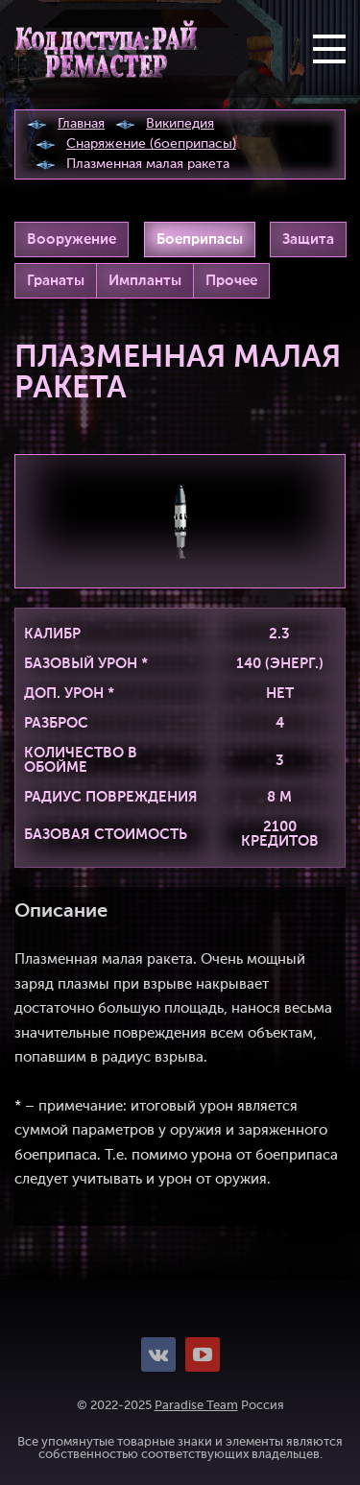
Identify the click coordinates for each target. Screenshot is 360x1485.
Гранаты (55, 281)
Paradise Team (196, 1406)
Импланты (144, 281)
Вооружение (71, 239)
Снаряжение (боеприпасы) (151, 144)
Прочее (231, 281)
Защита (308, 239)
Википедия (180, 124)
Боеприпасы (199, 239)
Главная (81, 124)
